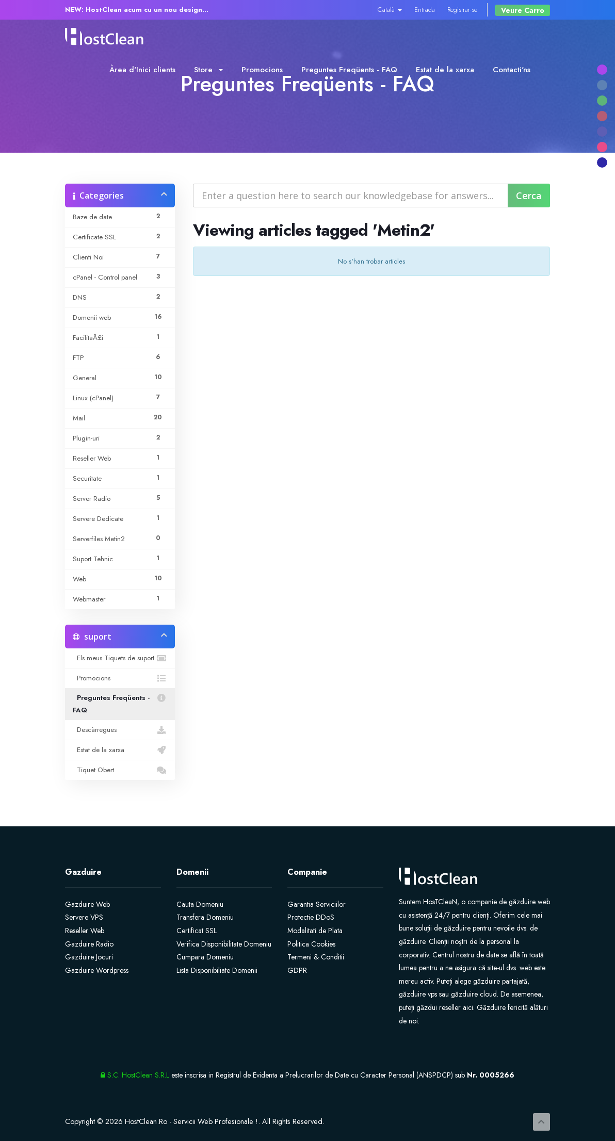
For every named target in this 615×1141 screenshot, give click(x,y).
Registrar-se (462, 9)
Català (390, 9)
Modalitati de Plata (315, 930)
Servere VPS (84, 917)
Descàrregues (120, 730)
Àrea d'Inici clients (142, 69)
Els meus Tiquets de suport (120, 658)
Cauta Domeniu (199, 904)
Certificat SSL (196, 930)
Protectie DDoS (310, 917)
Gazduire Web (87, 904)
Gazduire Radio (89, 944)
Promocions (262, 69)
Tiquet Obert (120, 770)
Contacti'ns (511, 69)
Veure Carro (522, 10)
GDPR (297, 970)
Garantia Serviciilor (316, 904)
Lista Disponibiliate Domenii (216, 970)
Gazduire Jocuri (89, 957)
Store (208, 69)
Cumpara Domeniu (205, 957)
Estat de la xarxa (445, 69)
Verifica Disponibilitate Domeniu (223, 944)
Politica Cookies (311, 944)
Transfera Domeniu (205, 917)
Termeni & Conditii (315, 957)
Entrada (424, 9)
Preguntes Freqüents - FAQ (349, 69)
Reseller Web (84, 930)
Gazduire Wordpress (96, 970)
